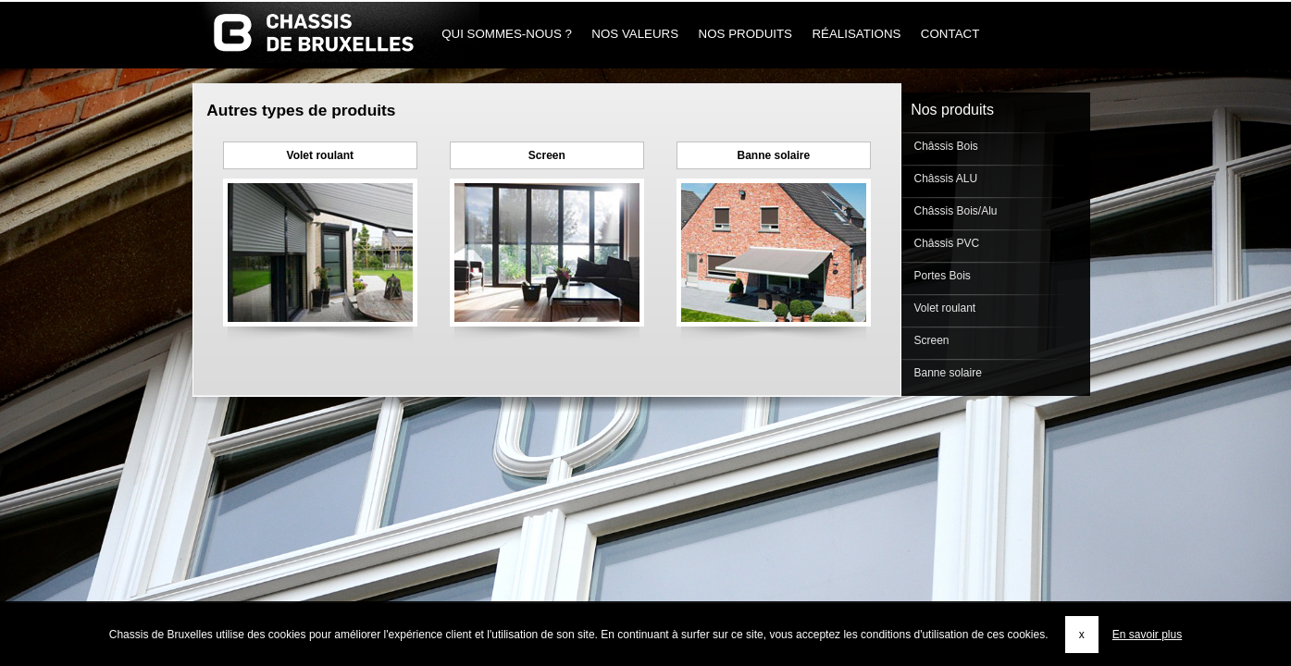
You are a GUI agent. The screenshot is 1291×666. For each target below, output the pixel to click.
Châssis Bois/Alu (954, 210)
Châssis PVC (945, 243)
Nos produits (745, 34)
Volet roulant (320, 155)
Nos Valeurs (635, 34)
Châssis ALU (944, 178)
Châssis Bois (944, 146)
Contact (950, 34)
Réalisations (856, 34)
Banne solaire (773, 155)
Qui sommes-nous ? (507, 34)
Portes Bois (941, 275)
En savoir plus (1147, 634)
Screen (546, 155)
